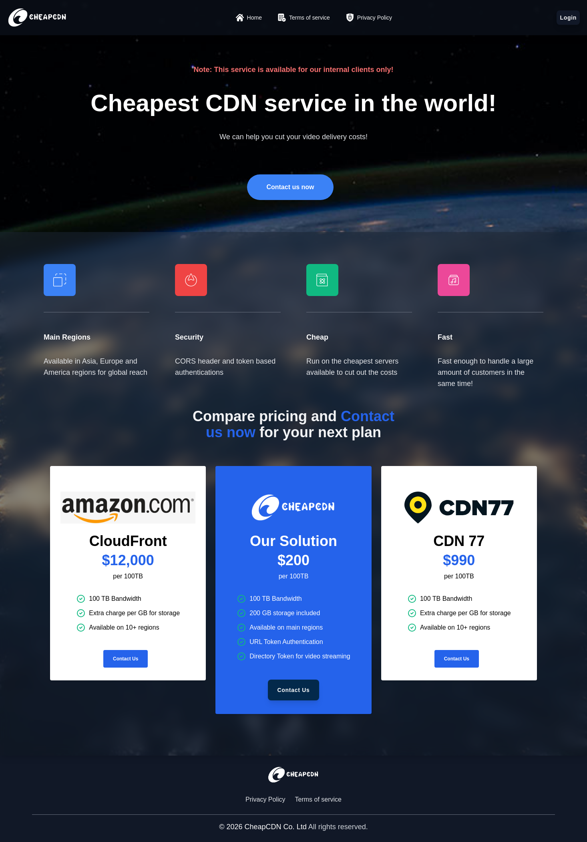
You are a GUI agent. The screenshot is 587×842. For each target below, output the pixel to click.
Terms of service (318, 799)
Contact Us (125, 659)
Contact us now (290, 187)
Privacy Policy (265, 799)
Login (568, 17)
